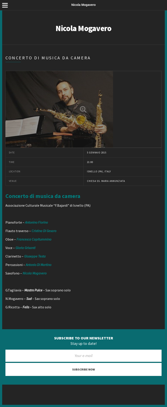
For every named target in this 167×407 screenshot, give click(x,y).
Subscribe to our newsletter (83, 338)
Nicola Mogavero (83, 28)
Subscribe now (83, 369)
